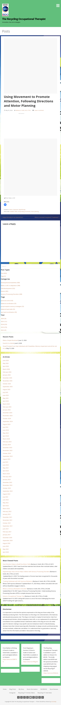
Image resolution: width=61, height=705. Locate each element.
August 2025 (6, 389)
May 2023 (5, 468)
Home (5, 689)
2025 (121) (4, 321)
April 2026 (6, 366)
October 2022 (7, 488)
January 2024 (7, 445)
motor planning (35, 211)
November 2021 (7, 520)
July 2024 (5, 427)
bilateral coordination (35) (8, 303)
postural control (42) (7, 300)
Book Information (32, 689)
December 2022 (7, 482)
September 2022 (8, 491)
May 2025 (5, 398)
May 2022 (5, 503)
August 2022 (6, 494)
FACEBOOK (43, 689)
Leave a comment (39, 110)
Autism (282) (4, 291)
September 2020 (8, 540)
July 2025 (5, 392)
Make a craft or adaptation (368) (10, 285)
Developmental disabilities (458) (10, 282)
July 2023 (5, 462)
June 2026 (6, 360)
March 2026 (6, 369)
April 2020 (6, 552)
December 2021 (7, 517)
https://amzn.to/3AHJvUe (50, 673)
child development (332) (8, 288)
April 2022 (6, 506)
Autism (11, 209)
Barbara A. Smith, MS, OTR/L (23, 110)
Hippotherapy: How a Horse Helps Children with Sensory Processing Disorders (26, 571)
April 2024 (6, 436)
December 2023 (7, 447)
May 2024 (5, 433)
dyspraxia (15, 209)
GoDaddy (53, 701)
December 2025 (7, 378)
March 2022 (6, 508)
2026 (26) (3, 318)
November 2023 (7, 450)
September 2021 (8, 526)
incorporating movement (24, 211)
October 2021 (7, 523)
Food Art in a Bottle (8, 343)
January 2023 (7, 479)
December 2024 (7, 413)
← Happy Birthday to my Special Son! (12, 217)
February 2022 (7, 511)
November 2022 (7, 485)
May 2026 (5, 363)
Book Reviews (54, 689)
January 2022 (7, 514)
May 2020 (5, 549)
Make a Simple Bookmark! (10, 340)
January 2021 (7, 535)
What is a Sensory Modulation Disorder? (15, 589)
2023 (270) (4, 327)
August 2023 (6, 459)
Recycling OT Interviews (45, 693)
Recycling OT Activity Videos (26, 693)
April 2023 (6, 471)
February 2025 (7, 407)
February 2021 (7, 532)
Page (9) (3, 276)
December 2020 (7, 537)
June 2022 (6, 500)
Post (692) (4, 273)
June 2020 (6, 546)
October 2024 (7, 418)
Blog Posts (12, 689)
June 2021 (6, 529)
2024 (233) (4, 324)
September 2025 (8, 386)
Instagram (12, 693)
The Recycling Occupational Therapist (24, 19)
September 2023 (8, 456)
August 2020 (6, 543)
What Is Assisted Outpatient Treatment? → (47, 217)
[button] (58, 3)
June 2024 (6, 430)
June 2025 (6, 395)
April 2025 (6, 401)
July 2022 (5, 497)
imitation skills (13, 211)
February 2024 (7, 442)
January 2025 (7, 410)
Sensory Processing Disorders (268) (11, 294)
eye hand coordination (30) (9, 312)
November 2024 (7, 415)
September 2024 (8, 421)
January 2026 (7, 375)
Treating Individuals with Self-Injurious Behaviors (17, 581)
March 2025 (6, 404)
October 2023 (7, 453)
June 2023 (6, 465)
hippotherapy (22, 209)
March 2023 (6, 474)
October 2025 (7, 384)
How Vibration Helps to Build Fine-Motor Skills (16, 564)
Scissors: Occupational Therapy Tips (13, 596)
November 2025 (7, 381)
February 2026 (7, 372)
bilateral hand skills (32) (8, 309)
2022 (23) (3, 330)
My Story (21, 689)
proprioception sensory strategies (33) (12, 306)
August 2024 (6, 424)
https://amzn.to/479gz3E (30, 662)
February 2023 (7, 476)
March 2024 (6, 439)
